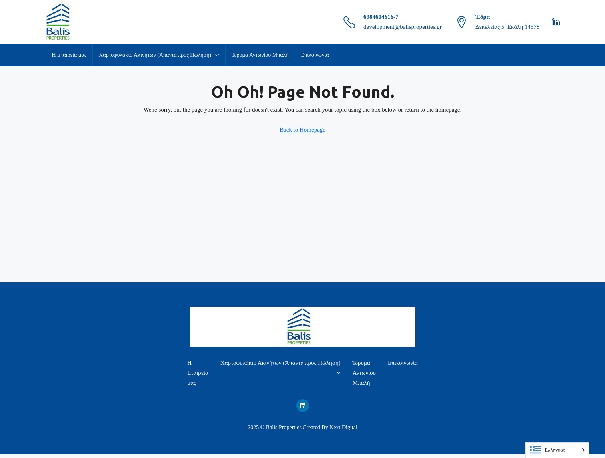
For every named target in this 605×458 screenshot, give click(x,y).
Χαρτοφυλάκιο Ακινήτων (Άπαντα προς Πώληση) (155, 55)
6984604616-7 (381, 17)
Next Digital (343, 427)
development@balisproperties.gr (402, 27)
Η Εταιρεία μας (69, 55)
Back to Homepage (302, 129)
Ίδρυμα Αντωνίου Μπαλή (260, 55)
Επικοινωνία (315, 55)
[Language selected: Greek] (557, 450)
